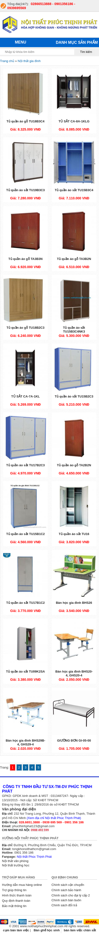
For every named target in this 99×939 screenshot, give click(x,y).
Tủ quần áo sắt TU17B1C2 (25, 603)
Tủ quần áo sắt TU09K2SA (25, 671)
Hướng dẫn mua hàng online (22, 885)
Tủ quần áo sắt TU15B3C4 (74, 190)
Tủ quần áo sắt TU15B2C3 (74, 396)
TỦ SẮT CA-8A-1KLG (74, 121)
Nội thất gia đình (29, 61)
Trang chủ (7, 61)
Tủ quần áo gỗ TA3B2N (74, 259)
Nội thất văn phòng (15, 861)
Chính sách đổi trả (64, 905)
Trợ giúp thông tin (14, 890)
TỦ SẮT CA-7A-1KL (25, 396)
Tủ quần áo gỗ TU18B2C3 (25, 327)
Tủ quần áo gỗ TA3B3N (25, 259)
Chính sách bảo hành (66, 890)
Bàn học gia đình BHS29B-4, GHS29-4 (25, 742)
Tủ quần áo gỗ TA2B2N (74, 465)
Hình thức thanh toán (16, 895)
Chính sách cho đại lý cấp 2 (71, 895)
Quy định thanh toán (16, 900)
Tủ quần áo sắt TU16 (74, 534)
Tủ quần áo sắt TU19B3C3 (25, 190)
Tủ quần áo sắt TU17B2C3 (25, 465)
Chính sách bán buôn (66, 900)
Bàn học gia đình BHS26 (74, 603)
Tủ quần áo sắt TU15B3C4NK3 (74, 329)
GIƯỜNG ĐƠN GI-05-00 (74, 740)
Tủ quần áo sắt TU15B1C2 (25, 534)
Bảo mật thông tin (14, 906)
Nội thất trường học (15, 865)
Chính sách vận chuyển (68, 885)
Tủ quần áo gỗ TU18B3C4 (25, 121)
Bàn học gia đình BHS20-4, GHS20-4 (74, 673)
